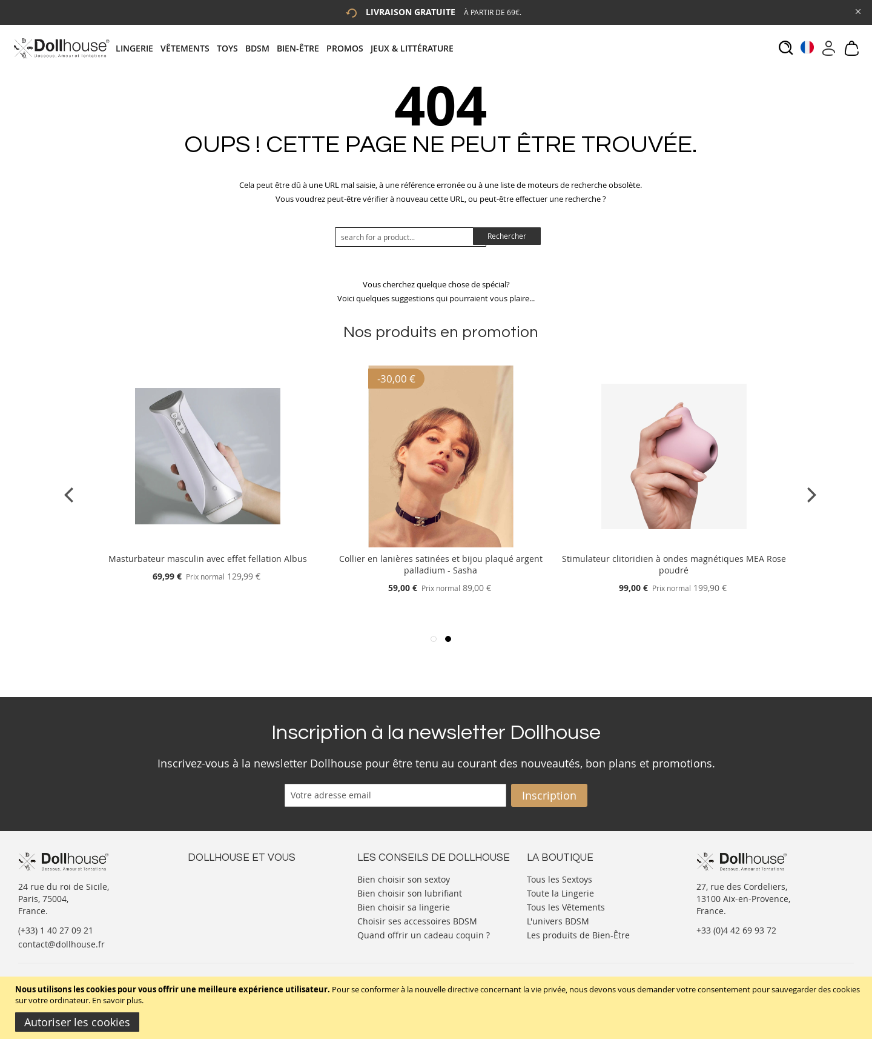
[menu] (288, 48)
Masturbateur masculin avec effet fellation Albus (207, 558)
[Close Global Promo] (857, 10)
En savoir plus (117, 1000)
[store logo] (61, 48)
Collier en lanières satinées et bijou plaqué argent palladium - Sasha (441, 564)
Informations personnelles (241, 902)
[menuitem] (138, 48)
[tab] (288, 48)
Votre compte (215, 890)
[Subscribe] (549, 795)
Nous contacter (218, 878)
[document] (437, 1008)
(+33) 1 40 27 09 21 (55, 930)
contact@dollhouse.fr (61, 944)
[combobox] (410, 237)
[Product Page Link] (207, 544)
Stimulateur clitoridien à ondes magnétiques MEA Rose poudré (674, 564)
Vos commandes (221, 914)
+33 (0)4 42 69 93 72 (736, 930)
